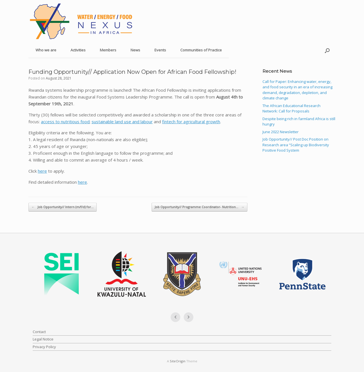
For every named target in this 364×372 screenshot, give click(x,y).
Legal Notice (43, 339)
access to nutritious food (65, 121)
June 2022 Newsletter (280, 131)
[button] (327, 50)
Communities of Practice (201, 50)
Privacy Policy (44, 346)
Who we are (46, 50)
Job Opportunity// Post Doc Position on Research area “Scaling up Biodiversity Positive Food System (295, 145)
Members (108, 50)
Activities (78, 50)
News (135, 50)
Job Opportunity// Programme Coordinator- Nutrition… (199, 207)
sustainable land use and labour (122, 121)
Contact (39, 331)
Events (160, 50)
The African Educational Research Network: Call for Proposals (291, 108)
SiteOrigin (177, 361)
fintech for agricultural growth (191, 121)
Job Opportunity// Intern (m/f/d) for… (63, 207)
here (42, 171)
